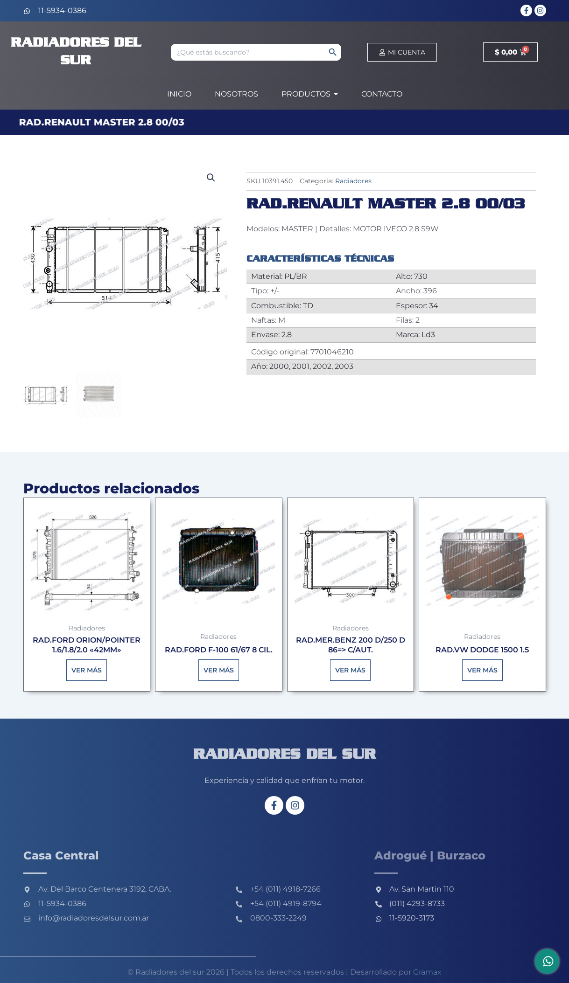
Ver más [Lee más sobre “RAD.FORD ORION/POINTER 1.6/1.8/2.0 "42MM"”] (86, 670)
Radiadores (353, 181)
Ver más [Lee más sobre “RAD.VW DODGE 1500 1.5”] (482, 670)
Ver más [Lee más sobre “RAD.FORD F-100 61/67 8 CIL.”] (219, 670)
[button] (211, 177)
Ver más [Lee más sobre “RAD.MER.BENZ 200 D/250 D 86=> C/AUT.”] (350, 670)
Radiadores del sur (284, 754)
